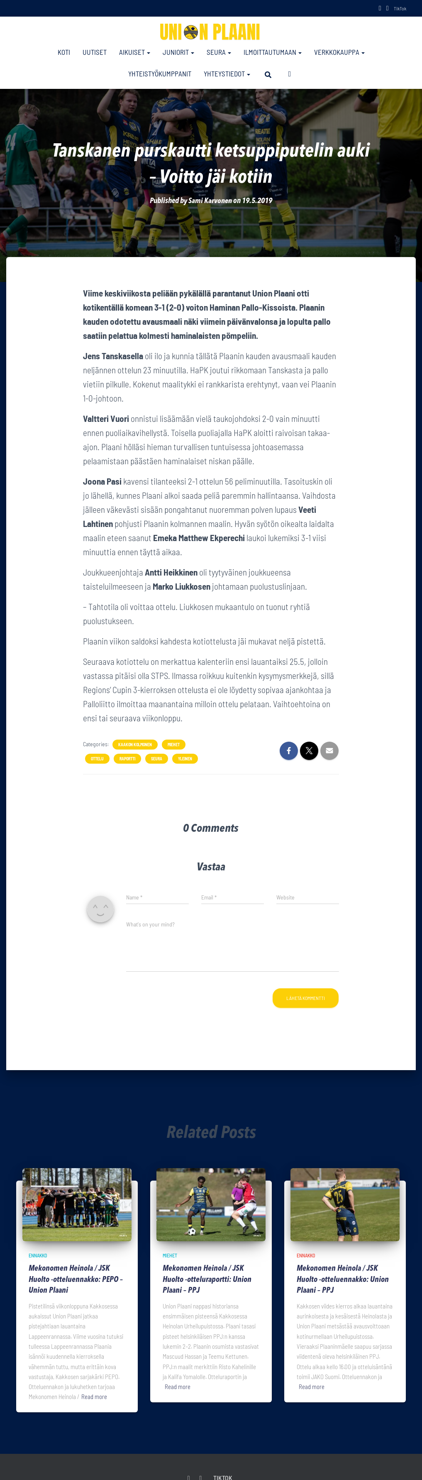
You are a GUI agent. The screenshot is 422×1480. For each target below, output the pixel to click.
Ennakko (38, 1255)
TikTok (400, 8)
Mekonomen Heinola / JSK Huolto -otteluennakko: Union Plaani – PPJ (343, 1280)
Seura (219, 52)
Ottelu (97, 758)
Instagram (387, 9)
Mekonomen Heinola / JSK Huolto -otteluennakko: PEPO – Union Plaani (76, 1280)
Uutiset (95, 52)
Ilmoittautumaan (273, 52)
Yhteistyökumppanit (159, 73)
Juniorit (178, 52)
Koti (64, 52)
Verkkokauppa (339, 52)
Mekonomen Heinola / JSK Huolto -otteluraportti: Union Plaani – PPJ (208, 1280)
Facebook (380, 9)
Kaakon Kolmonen (135, 744)
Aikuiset (134, 52)
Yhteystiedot (227, 73)
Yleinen (185, 758)
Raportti (127, 758)
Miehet (174, 744)
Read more (94, 1396)
